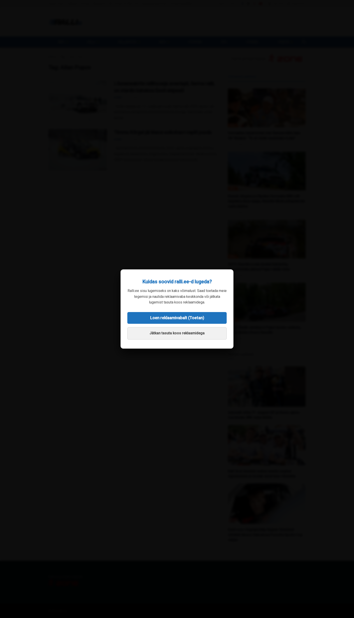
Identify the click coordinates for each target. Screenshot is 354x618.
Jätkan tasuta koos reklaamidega (177, 333)
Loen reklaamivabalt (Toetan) (177, 317)
